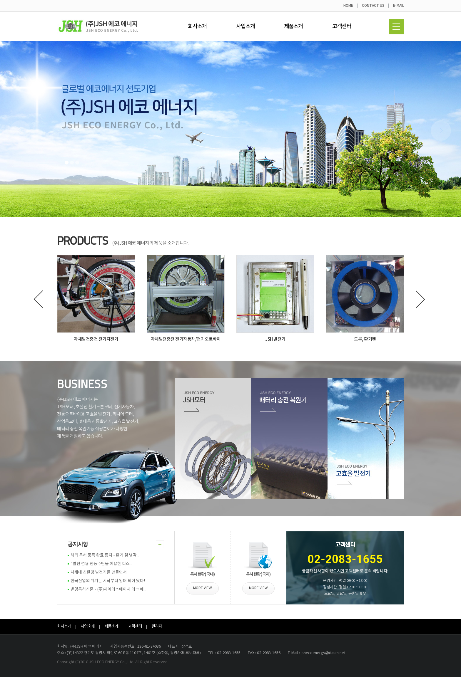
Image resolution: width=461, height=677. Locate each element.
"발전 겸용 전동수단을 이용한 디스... (101, 564)
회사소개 (197, 26)
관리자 (156, 626)
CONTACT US (373, 6)
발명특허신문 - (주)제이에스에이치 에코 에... (108, 589)
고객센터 (341, 26)
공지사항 (78, 544)
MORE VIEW (202, 588)
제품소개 (293, 26)
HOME (348, 6)
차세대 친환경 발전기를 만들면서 (99, 572)
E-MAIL (398, 6)
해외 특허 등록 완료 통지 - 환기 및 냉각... (105, 555)
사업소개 (245, 26)
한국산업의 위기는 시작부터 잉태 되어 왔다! (108, 581)
